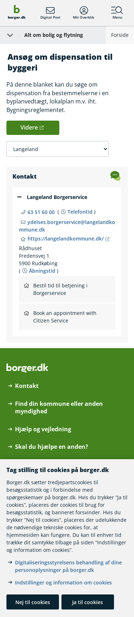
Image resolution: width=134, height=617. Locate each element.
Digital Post (50, 13)
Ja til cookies (87, 602)
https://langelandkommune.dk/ (66, 238)
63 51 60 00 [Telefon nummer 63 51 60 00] (41, 212)
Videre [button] (29, 127)
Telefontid (80, 211)
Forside (120, 34)
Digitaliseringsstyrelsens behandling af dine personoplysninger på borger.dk (68, 566)
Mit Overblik (83, 13)
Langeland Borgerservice (57, 197)
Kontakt (27, 386)
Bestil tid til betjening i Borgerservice (56, 289)
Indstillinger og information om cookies (63, 582)
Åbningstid (42, 270)
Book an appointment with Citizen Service (60, 317)
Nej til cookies (32, 602)
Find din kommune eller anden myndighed (59, 407)
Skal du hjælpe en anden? (51, 447)
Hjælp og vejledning (43, 429)
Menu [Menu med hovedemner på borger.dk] (117, 13)
